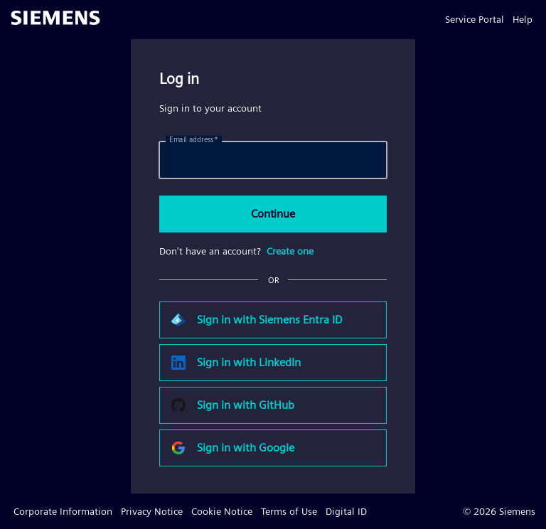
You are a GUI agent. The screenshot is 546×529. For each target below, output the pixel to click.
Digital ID (346, 511)
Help (522, 19)
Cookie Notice (221, 511)
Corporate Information (63, 511)
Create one (290, 251)
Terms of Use (289, 511)
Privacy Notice (152, 511)
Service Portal (474, 19)
